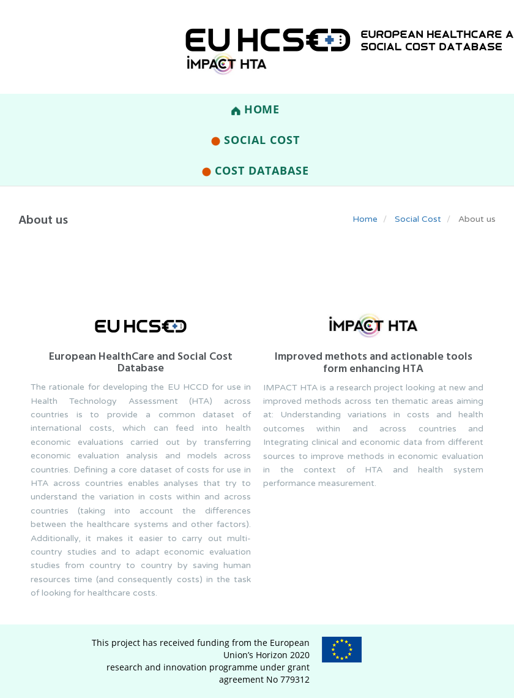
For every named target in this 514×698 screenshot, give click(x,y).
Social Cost (255, 139)
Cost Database (255, 170)
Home (255, 109)
